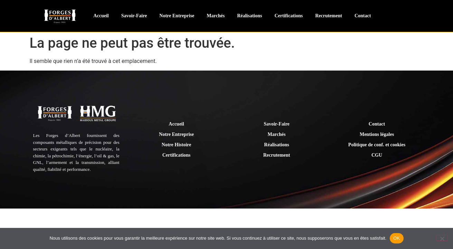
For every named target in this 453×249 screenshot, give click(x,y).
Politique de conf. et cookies (376, 144)
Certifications (288, 15)
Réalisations (249, 15)
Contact (363, 15)
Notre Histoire (176, 144)
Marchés (216, 15)
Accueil (100, 15)
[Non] (442, 238)
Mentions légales (377, 134)
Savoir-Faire (134, 15)
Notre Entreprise (176, 15)
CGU (376, 155)
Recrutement (328, 15)
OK (396, 238)
